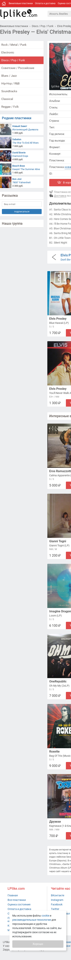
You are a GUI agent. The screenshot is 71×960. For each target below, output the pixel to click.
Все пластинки (17, 899)
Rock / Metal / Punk (14, 44)
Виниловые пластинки (21, 3)
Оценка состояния (19, 904)
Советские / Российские (17, 68)
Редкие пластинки (16, 118)
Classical (7, 99)
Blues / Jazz (9, 75)
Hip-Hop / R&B (10, 83)
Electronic (7, 52)
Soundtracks (9, 91)
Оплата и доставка (45, 3)
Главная (13, 895)
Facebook (56, 904)
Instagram (57, 899)
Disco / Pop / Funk (13, 60)
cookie (45, 915)
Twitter (55, 908)
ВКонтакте (57, 895)
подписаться (21, 211)
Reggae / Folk (10, 106)
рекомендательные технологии (31, 919)
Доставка (60, 195)
